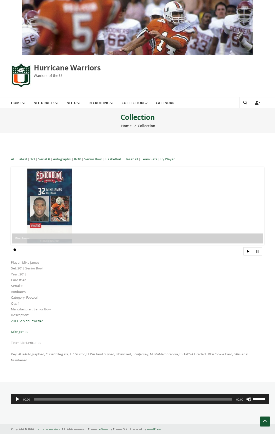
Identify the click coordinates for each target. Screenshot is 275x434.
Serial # (44, 159)
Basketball (114, 159)
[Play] (17, 399)
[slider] (133, 399)
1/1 (32, 159)
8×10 (77, 159)
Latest (22, 159)
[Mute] (248, 399)
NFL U (71, 102)
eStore (103, 429)
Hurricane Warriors (67, 67)
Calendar (165, 102)
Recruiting (99, 102)
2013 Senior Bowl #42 (27, 321)
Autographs (62, 159)
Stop (257, 251)
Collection (133, 102)
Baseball (131, 159)
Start (248, 251)
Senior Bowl (93, 159)
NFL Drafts (44, 102)
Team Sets (149, 159)
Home (16, 102)
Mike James (19, 331)
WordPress (154, 429)
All (12, 159)
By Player (167, 159)
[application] (140, 399)
